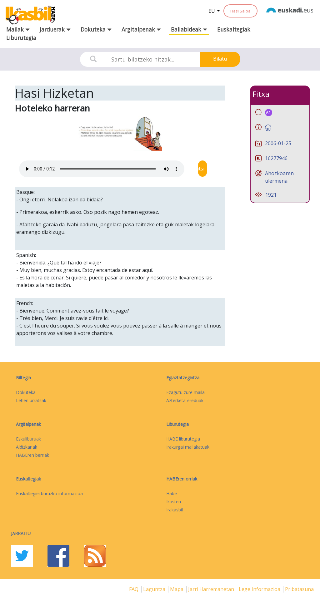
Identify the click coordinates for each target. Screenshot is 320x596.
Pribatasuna (299, 589)
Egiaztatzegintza (182, 378)
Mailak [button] (18, 29)
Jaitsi (202, 168)
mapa (177, 589)
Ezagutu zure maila (185, 392)
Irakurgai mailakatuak (187, 447)
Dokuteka (26, 392)
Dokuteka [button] (96, 29)
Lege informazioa (260, 589)
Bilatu (220, 58)
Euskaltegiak (233, 29)
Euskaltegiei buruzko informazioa (49, 493)
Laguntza (155, 589)
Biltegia (23, 378)
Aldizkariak (26, 447)
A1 (268, 112)
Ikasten (173, 502)
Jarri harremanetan (211, 589)
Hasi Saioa (240, 11)
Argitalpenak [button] (141, 29)
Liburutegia (21, 38)
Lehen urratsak (31, 400)
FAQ (134, 589)
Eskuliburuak (28, 439)
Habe (171, 493)
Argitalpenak (28, 424)
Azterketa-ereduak (184, 400)
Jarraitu (21, 533)
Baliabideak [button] (189, 29)
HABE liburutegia (183, 439)
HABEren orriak (181, 479)
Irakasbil (174, 510)
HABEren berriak (32, 455)
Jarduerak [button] (55, 29)
